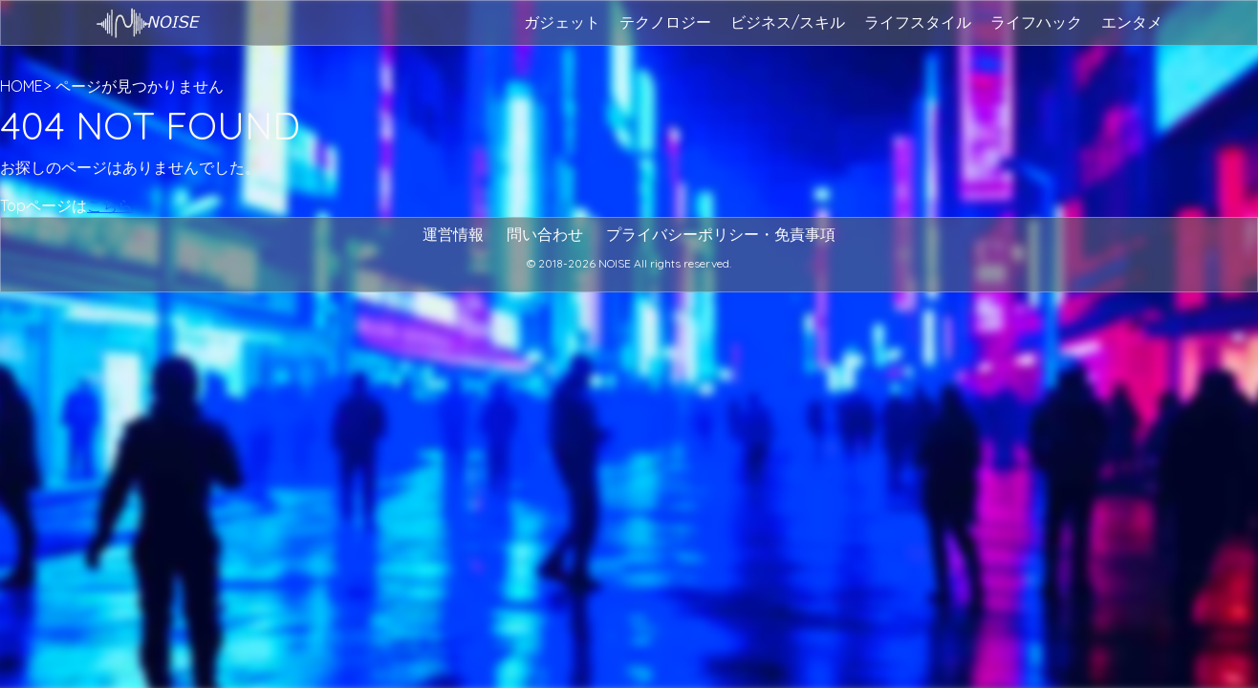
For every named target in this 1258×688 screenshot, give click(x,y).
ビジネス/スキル (787, 22)
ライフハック (1036, 22)
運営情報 (453, 234)
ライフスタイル (917, 22)
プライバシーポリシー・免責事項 (720, 234)
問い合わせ (545, 234)
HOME (21, 86)
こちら (110, 205)
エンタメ (1131, 22)
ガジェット (562, 22)
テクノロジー (665, 22)
